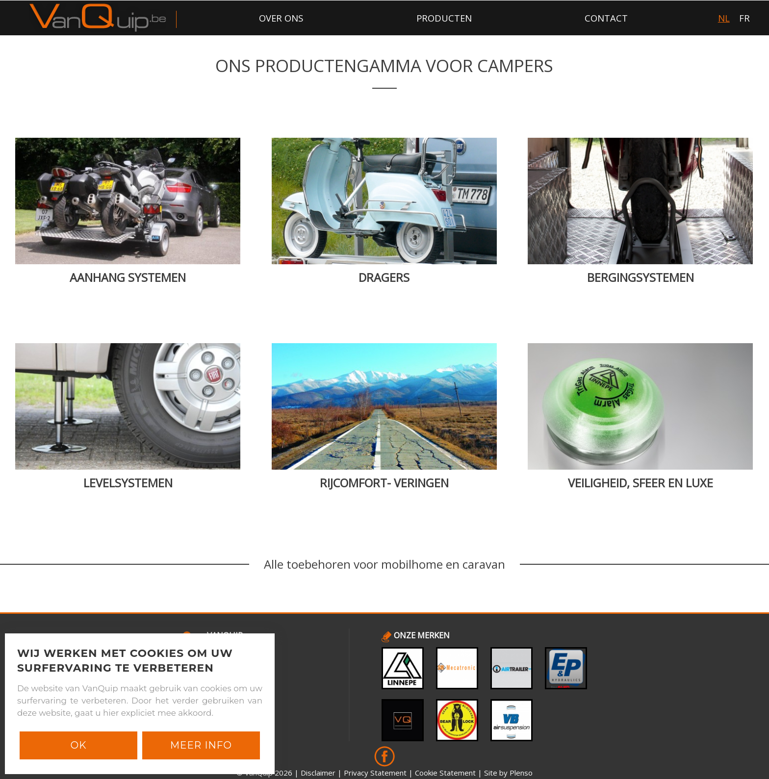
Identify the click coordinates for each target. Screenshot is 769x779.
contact (606, 18)
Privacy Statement (375, 773)
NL (724, 18)
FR (744, 18)
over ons (281, 18)
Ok (78, 745)
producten (444, 18)
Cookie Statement (445, 773)
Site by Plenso (508, 773)
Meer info (201, 745)
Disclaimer (318, 773)
